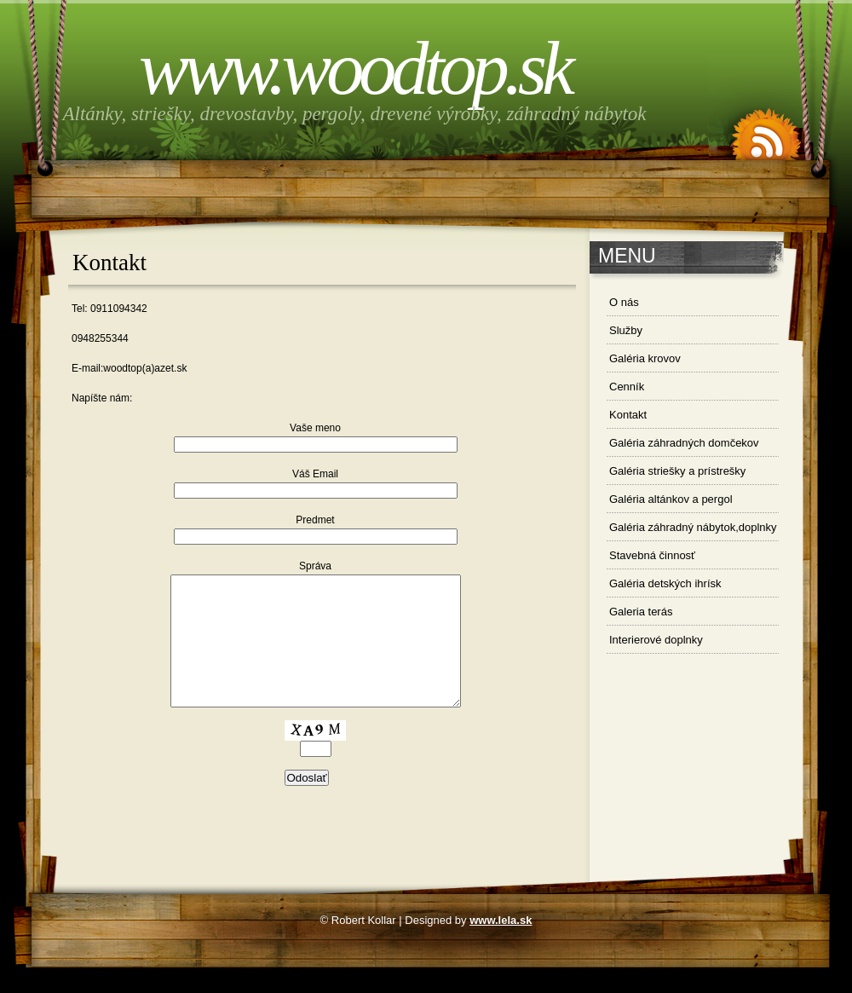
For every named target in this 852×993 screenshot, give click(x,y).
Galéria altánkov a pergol (671, 499)
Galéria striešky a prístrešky (677, 471)
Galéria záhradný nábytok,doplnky (693, 527)
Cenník (626, 386)
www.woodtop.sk (354, 68)
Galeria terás (640, 611)
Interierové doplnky (656, 639)
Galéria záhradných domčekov (684, 442)
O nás (624, 302)
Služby (625, 330)
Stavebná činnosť (652, 555)
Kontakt (628, 414)
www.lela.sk (500, 945)
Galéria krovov (645, 358)
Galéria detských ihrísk (665, 583)
